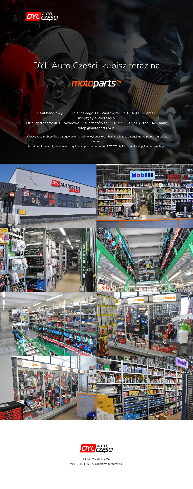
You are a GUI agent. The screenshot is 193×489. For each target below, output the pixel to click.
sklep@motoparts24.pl (150, 146)
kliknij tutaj (95, 98)
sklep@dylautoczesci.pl (96, 118)
